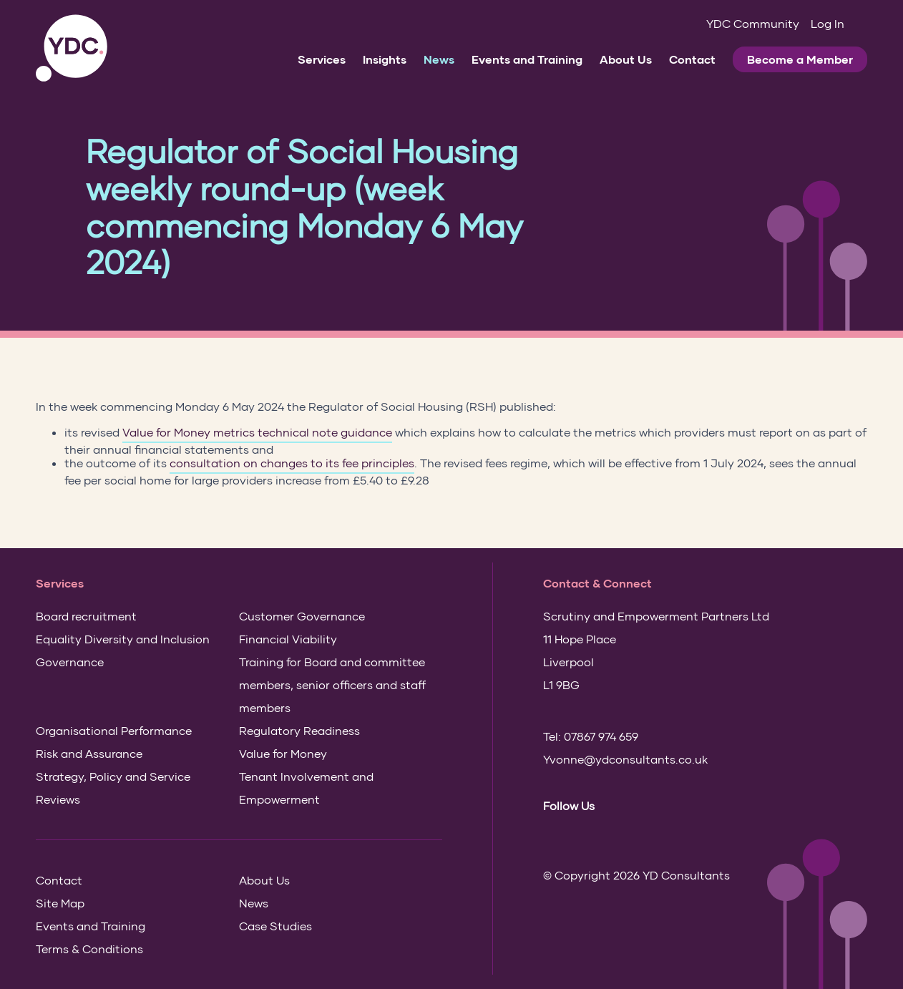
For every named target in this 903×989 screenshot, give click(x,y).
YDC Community (752, 23)
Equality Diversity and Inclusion (123, 638)
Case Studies (275, 925)
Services (322, 59)
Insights (384, 59)
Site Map (60, 903)
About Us (626, 59)
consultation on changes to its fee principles (292, 463)
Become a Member (800, 59)
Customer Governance (302, 616)
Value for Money (283, 753)
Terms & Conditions (89, 948)
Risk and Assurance (89, 753)
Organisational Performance (114, 730)
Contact (692, 59)
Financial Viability (288, 638)
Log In (827, 23)
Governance (70, 661)
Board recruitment (86, 616)
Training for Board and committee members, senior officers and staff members (332, 684)
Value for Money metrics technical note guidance (257, 432)
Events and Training (527, 59)
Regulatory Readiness (299, 730)
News (439, 59)
